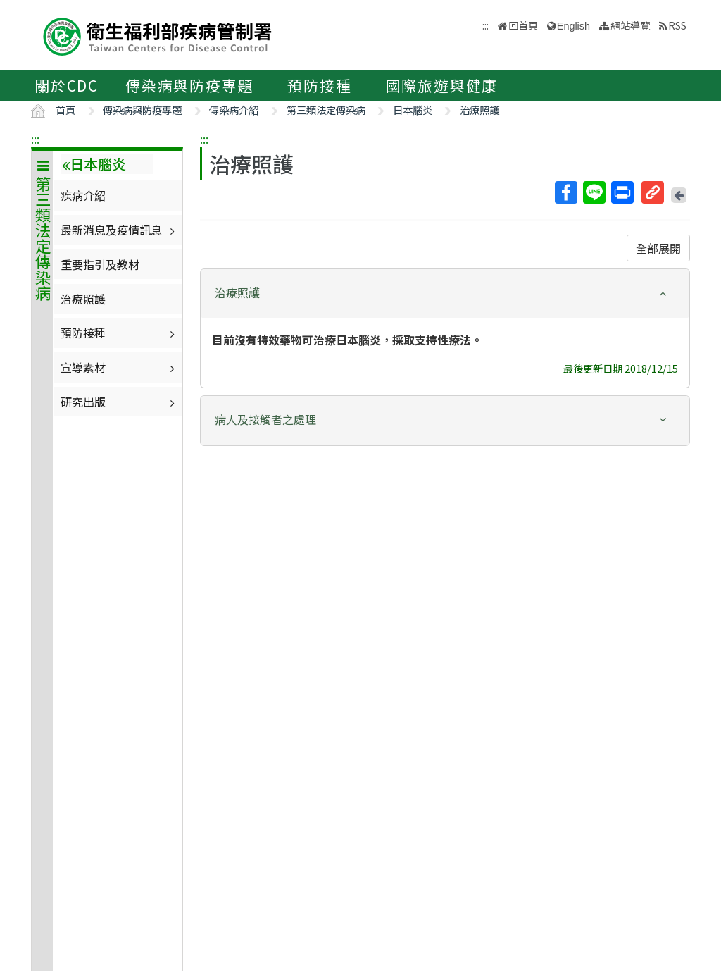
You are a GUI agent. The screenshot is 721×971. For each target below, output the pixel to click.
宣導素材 (119, 367)
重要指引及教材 (100, 264)
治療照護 (479, 109)
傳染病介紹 (233, 109)
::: (35, 138)
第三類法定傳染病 (326, 109)
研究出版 (119, 401)
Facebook (565, 192)
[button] (445, 292)
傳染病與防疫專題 (189, 85)
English (573, 26)
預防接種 (319, 85)
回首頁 (523, 25)
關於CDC (67, 85)
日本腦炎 (412, 109)
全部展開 (658, 248)
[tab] (445, 293)
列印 (622, 192)
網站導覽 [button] (630, 25)
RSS (677, 25)
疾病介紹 (83, 195)
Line (594, 192)
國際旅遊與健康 (442, 85)
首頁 (65, 109)
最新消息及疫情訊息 (119, 229)
